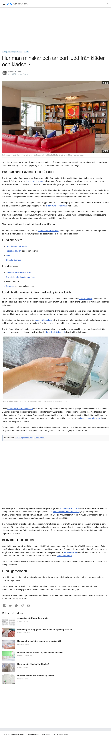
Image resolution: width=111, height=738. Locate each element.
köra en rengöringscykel (91, 418)
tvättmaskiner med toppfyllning (66, 511)
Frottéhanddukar (13, 251)
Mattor (9, 255)
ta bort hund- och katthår (56, 206)
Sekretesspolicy (48, 734)
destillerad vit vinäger (35, 181)
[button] (4, 605)
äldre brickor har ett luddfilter (20, 408)
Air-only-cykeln (85, 298)
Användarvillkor (32, 734)
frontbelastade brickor (69, 508)
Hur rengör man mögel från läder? (30, 438)
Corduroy (10, 286)
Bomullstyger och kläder (16, 246)
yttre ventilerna (70, 552)
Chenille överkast (13, 260)
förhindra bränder (64, 555)
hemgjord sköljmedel (55, 332)
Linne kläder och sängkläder (18, 272)
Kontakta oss (62, 734)
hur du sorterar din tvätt (48, 230)
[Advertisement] (55, 29)
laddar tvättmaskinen (44, 320)
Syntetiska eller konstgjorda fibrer (21, 277)
